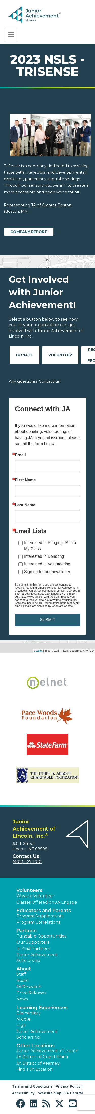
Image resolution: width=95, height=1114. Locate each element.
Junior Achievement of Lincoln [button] (47, 1050)
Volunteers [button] (29, 890)
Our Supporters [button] (32, 942)
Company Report (28, 231)
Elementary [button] (28, 1013)
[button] (21, 1103)
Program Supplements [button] (39, 916)
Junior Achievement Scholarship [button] (37, 957)
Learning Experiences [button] (42, 1007)
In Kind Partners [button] (32, 948)
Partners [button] (26, 930)
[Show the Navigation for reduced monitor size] (11, 35)
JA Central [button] (74, 1093)
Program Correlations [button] (38, 922)
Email (20, 455)
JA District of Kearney (38, 1063)
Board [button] (22, 980)
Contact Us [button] (26, 856)
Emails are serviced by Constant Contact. (48, 605)
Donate (24, 355)
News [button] (22, 999)
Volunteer (60, 355)
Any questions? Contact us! (34, 381)
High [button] (21, 1025)
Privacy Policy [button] (68, 1086)
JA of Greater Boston (51, 204)
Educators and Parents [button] (43, 910)
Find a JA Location (34, 1069)
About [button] (23, 969)
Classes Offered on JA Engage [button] (46, 902)
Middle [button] (23, 1019)
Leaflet (38, 650)
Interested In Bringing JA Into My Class (50, 545)
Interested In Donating (44, 556)
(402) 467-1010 (27, 861)
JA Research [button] (28, 986)
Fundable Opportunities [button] (41, 936)
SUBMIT (47, 620)
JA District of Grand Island (42, 1056)
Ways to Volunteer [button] (35, 895)
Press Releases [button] (31, 992)
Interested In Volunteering (47, 564)
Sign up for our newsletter (47, 571)
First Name (25, 480)
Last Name (25, 505)
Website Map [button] (49, 1093)
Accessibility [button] (23, 1093)
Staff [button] (21, 974)
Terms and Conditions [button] (32, 1086)
